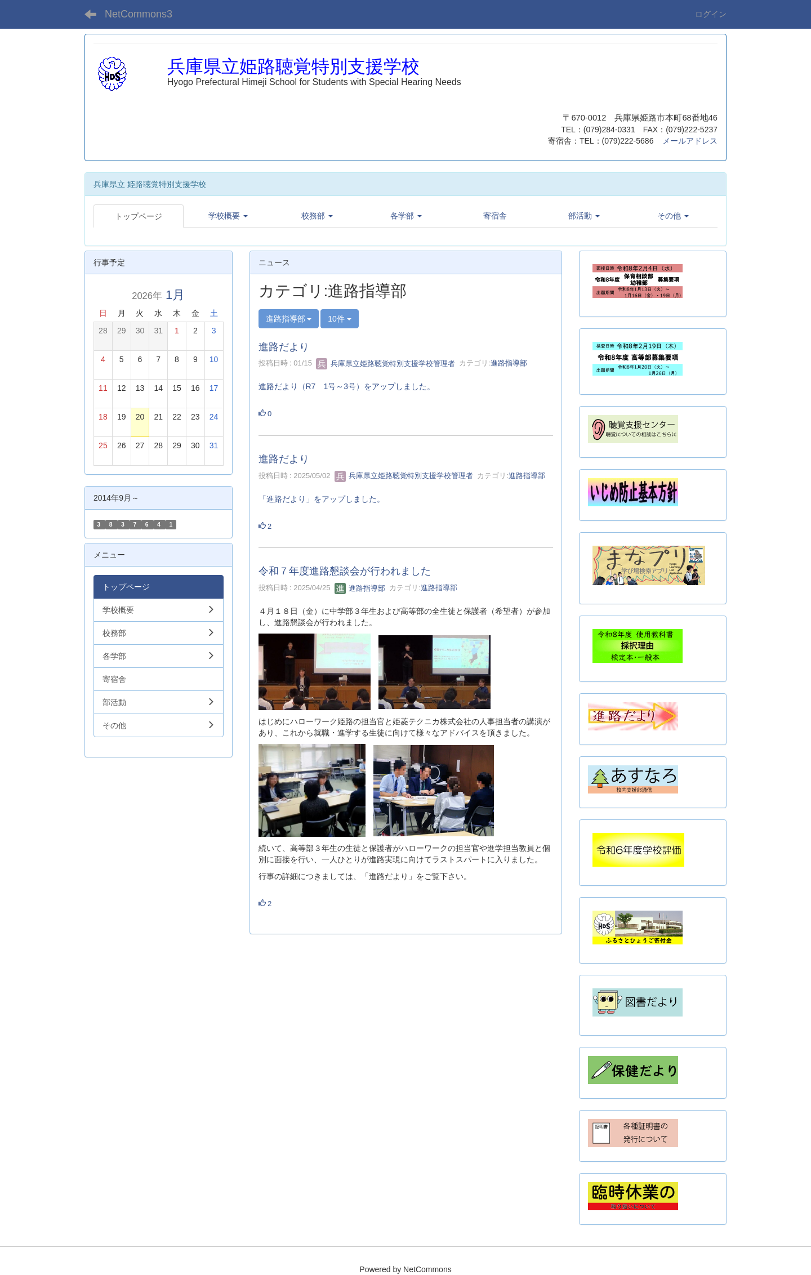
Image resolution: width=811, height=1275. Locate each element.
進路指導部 (509, 363)
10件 (339, 318)
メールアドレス (690, 140)
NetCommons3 (138, 14)
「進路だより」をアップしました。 (322, 498)
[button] (228, 215)
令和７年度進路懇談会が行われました (345, 571)
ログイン (711, 14)
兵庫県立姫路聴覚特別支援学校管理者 (385, 363)
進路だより (284, 347)
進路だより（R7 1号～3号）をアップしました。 (347, 386)
